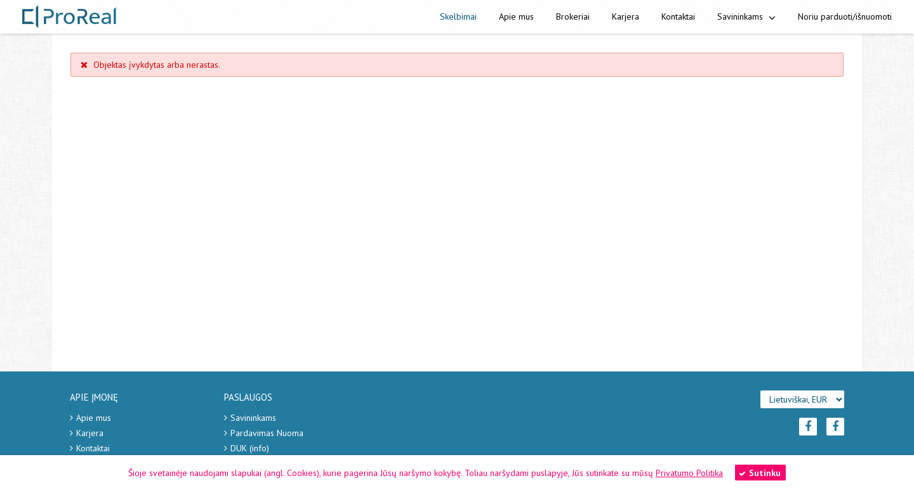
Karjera (625, 16)
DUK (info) (249, 448)
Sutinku (760, 473)
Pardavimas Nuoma (266, 433)
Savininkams (746, 16)
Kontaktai (678, 16)
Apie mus (516, 16)
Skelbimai (458, 16)
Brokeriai (573, 16)
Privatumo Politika (689, 473)
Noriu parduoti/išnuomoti (845, 16)
